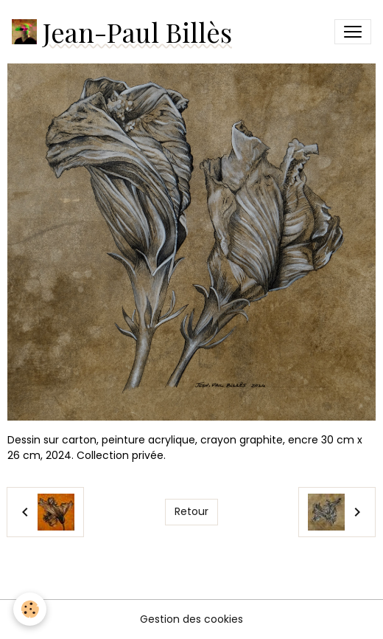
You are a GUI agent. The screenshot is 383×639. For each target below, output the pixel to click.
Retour (191, 511)
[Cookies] (29, 609)
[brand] (122, 32)
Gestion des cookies (191, 619)
